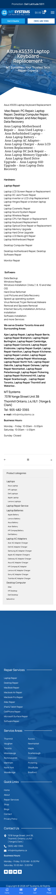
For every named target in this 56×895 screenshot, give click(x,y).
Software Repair (11, 721)
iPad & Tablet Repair (13, 706)
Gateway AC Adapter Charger (19, 558)
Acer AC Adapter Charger (18, 543)
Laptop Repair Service (17, 505)
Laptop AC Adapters (17, 538)
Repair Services (11, 799)
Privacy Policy (10, 818)
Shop (6, 804)
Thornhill (8, 738)
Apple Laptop (13, 497)
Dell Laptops (13, 493)
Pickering (32, 762)
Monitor (11, 599)
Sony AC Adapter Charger (18, 574)
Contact (8, 814)
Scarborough (34, 753)
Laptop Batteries (15, 510)
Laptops (11, 481)
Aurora (31, 738)
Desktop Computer (16, 582)
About (7, 794)
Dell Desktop (13, 595)
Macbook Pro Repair (13, 697)
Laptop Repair (10, 678)
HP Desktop (12, 591)
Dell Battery (12, 534)
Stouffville (33, 767)
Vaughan (8, 743)
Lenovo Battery (14, 518)
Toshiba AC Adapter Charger (19, 578)
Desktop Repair (11, 682)
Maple (31, 748)
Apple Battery (13, 514)
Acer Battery (13, 526)
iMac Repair (9, 702)
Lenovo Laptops (14, 501)
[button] (52, 12)
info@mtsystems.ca (23, 414)
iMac (10, 587)
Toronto (8, 748)
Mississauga (10, 753)
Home (7, 790)
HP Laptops (12, 489)
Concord (32, 757)
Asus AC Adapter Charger (18, 562)
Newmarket (33, 743)
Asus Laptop (13, 485)
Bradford (32, 772)
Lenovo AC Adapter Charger (19, 570)
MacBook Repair (11, 687)
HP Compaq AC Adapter (17, 566)
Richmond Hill (10, 757)
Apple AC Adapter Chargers (19, 554)
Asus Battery (13, 522)
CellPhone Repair (12, 711)
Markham (8, 762)
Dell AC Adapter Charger (17, 547)
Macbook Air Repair (13, 692)
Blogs (6, 809)
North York (9, 767)
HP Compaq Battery (16, 530)
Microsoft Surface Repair (16, 716)
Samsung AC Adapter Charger (20, 551)
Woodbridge (9, 772)
